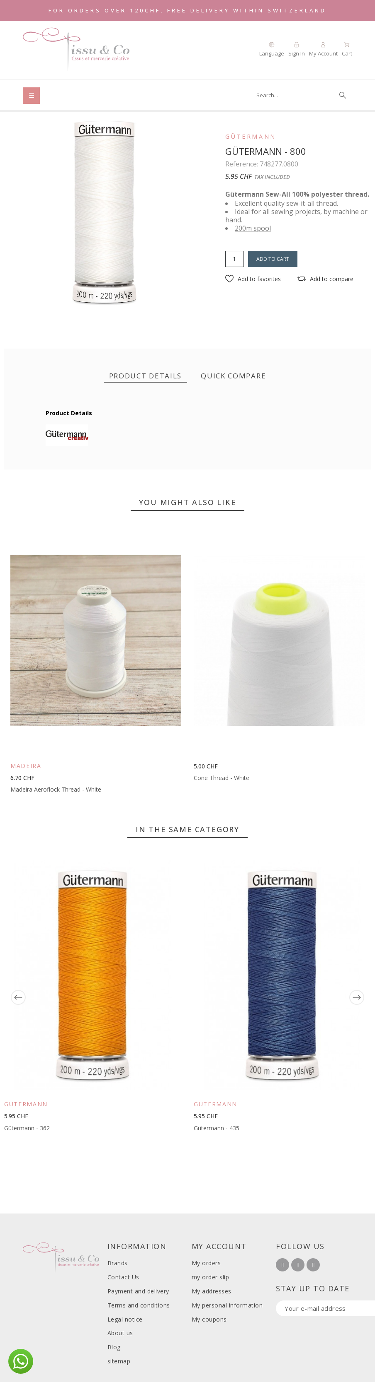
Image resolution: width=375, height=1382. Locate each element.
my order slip (210, 1277)
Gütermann (250, 137)
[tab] (146, 376)
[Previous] (18, 997)
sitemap (119, 1361)
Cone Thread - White (221, 778)
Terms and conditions (138, 1305)
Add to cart (272, 258)
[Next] (356, 997)
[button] (253, 278)
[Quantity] (234, 259)
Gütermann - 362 (27, 1128)
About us (120, 1333)
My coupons (209, 1319)
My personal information (227, 1305)
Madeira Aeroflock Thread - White (55, 789)
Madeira (25, 766)
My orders (206, 1263)
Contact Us (123, 1277)
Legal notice (125, 1319)
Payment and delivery (138, 1291)
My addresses (211, 1291)
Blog (114, 1347)
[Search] (300, 95)
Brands (117, 1263)
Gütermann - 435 (216, 1128)
